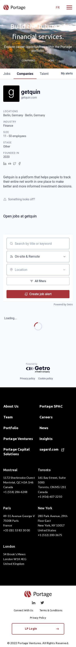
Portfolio (10, 428)
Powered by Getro (63, 304)
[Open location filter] (64, 269)
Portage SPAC (51, 406)
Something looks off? (19, 199)
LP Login (42, 628)
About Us (11, 406)
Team (8, 417)
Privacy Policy (38, 617)
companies (25, 74)
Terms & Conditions (51, 610)
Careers (46, 417)
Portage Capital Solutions (16, 451)
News (44, 428)
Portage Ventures (18, 439)
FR (58, 7)
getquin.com (29, 97)
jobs (6, 74)
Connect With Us (23, 610)
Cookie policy (45, 378)
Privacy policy (27, 378)
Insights (46, 439)
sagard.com (52, 449)
